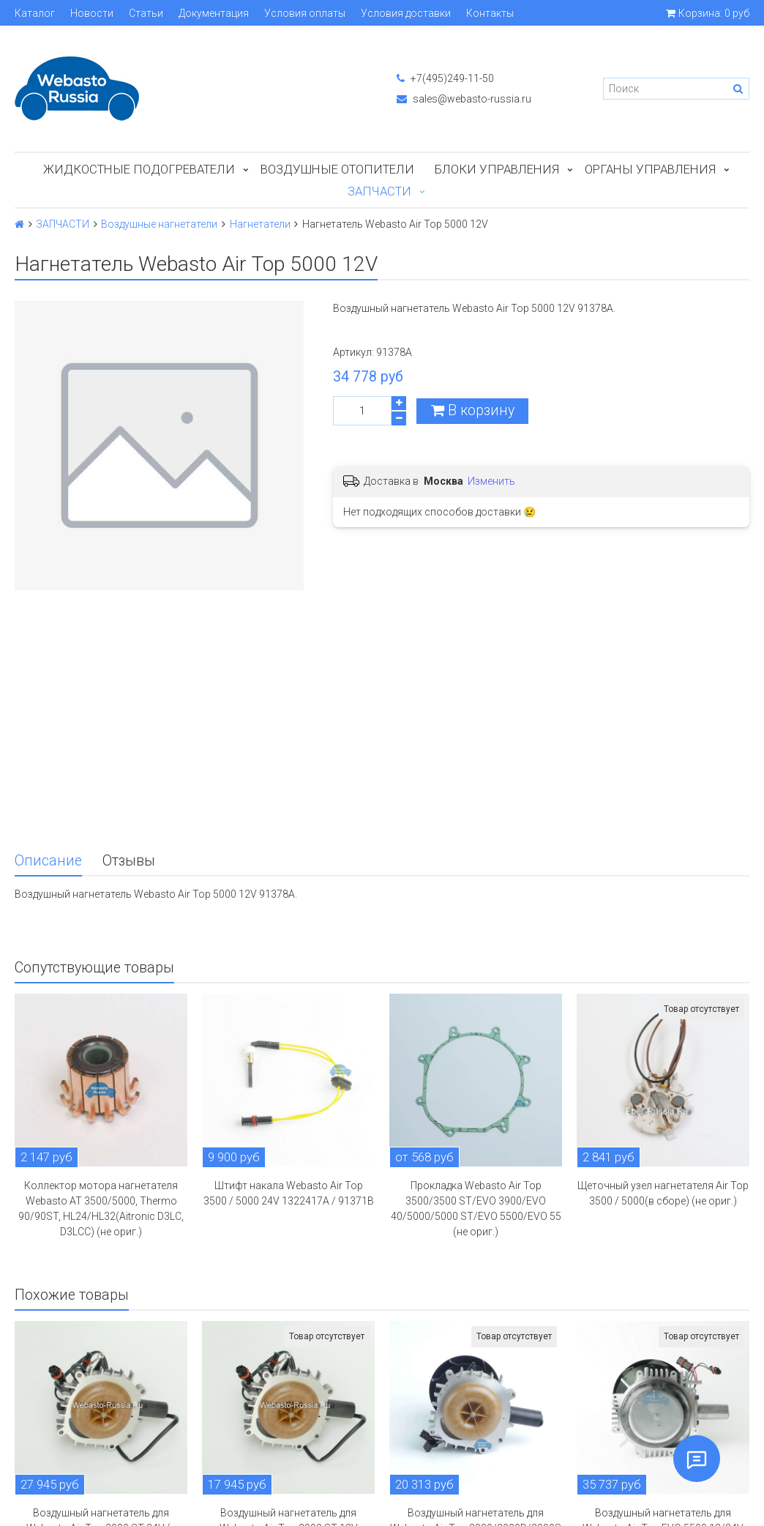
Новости (91, 13)
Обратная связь (59, 1480)
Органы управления (650, 169)
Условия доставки (406, 13)
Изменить (491, 481)
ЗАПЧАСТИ (379, 191)
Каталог (35, 13)
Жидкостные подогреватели (139, 169)
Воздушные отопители (337, 169)
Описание (48, 655)
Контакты (490, 13)
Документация (214, 13)
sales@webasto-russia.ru (464, 99)
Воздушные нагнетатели (159, 224)
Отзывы (128, 655)
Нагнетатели (260, 224)
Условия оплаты (304, 13)
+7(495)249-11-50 (445, 78)
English (36, 1500)
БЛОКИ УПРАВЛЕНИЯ (497, 169)
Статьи (146, 13)
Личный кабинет (59, 1459)
